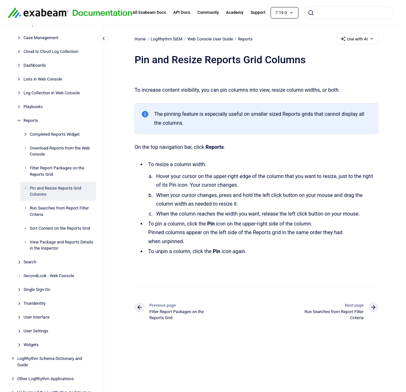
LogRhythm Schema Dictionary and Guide (49, 361)
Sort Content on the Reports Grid (60, 228)
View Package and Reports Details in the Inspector (61, 245)
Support (258, 12)
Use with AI (357, 38)
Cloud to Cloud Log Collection (50, 51)
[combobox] (348, 13)
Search (29, 262)
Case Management (40, 37)
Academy (234, 12)
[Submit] (311, 13)
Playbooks (33, 106)
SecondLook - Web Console (48, 275)
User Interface (36, 317)
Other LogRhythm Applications (45, 378)
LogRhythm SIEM (166, 38)
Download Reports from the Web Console (60, 151)
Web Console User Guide (210, 38)
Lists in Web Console (42, 79)
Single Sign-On (36, 289)
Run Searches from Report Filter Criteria (59, 211)
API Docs (181, 12)
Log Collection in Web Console (51, 92)
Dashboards (34, 65)
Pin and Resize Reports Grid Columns (55, 191)
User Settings (35, 330)
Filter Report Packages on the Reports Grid (57, 171)
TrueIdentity (34, 303)
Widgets (31, 344)
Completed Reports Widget (55, 134)
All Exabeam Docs (149, 12)
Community (208, 12)
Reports (30, 120)
